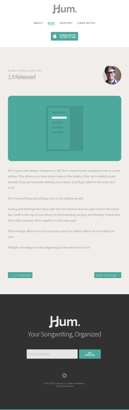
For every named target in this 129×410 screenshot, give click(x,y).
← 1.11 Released (20, 275)
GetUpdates (90, 354)
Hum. (64, 13)
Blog (51, 23)
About (38, 23)
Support (66, 23)
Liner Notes (86, 23)
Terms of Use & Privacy (64, 386)
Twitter (64, 375)
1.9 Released (22, 77)
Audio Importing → (108, 275)
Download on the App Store (67, 36)
